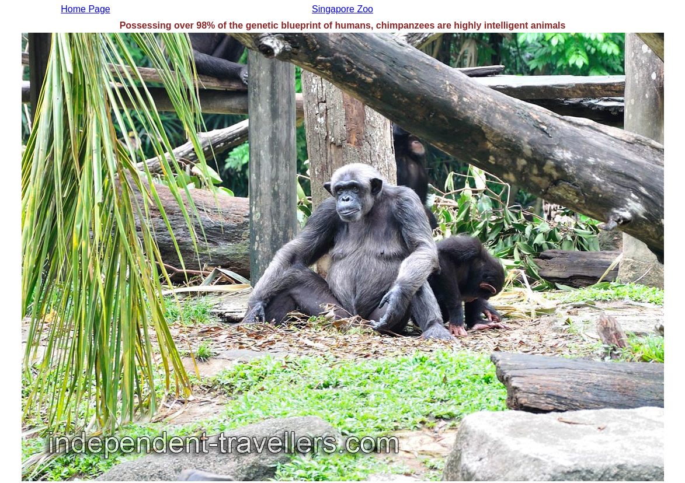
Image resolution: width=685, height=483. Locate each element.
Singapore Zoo (342, 9)
